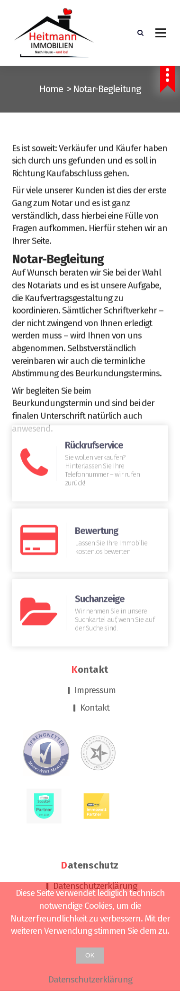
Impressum (95, 630)
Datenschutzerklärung (95, 825)
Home (51, 89)
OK (90, 955)
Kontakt (94, 647)
